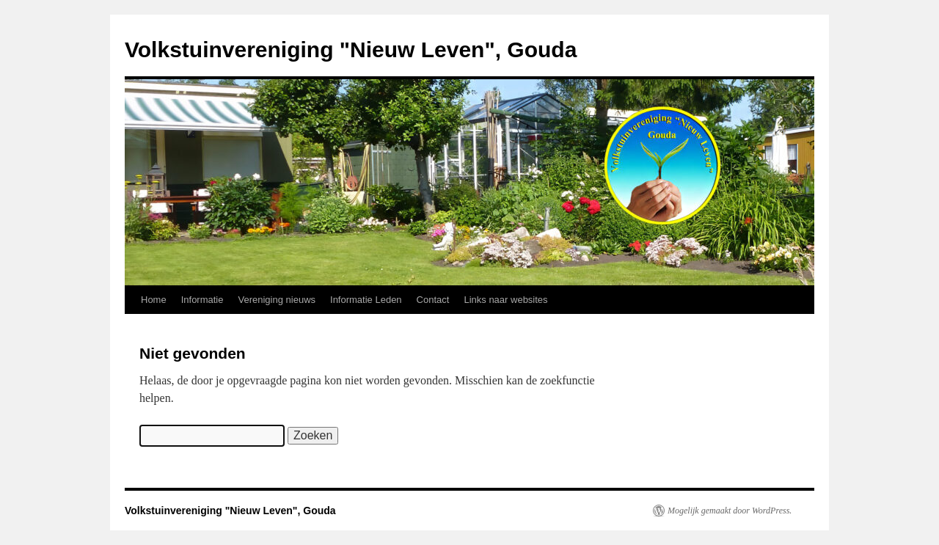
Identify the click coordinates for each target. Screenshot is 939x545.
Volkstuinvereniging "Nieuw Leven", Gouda (351, 49)
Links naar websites (505, 299)
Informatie (202, 299)
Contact (433, 299)
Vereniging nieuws (277, 299)
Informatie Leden (366, 299)
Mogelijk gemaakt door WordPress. (730, 510)
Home (154, 299)
